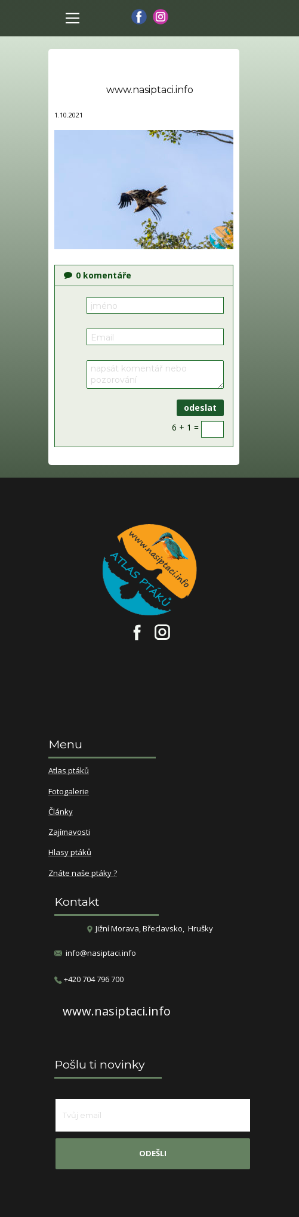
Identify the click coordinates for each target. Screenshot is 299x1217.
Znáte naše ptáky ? (82, 873)
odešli (153, 1153)
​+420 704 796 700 (89, 979)
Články (60, 812)
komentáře (97, 275)
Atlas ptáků (68, 771)
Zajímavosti (69, 832)
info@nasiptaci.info (101, 952)
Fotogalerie (68, 791)
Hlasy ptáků (69, 852)
